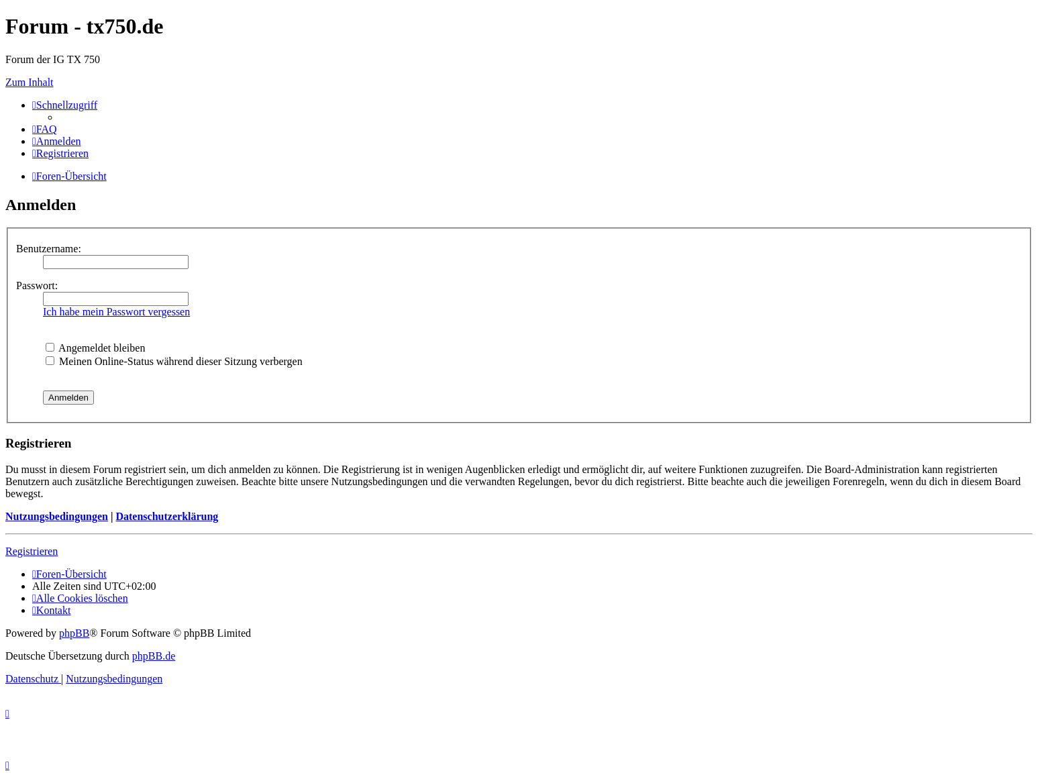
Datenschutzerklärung (166, 516)
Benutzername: (48, 248)
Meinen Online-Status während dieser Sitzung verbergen (174, 361)
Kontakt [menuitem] (51, 610)
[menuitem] (44, 129)
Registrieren (31, 551)
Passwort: (37, 285)
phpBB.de (153, 656)
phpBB (74, 633)
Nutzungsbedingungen (56, 516)
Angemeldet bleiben (95, 348)
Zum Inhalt (29, 82)
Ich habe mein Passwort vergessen (116, 311)
